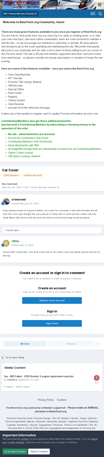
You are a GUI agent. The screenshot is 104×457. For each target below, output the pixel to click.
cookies (25, 438)
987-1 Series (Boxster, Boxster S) (41, 187)
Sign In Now (52, 323)
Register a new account (52, 300)
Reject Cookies (39, 451)
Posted (25, 203)
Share (25, 343)
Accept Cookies (15, 451)
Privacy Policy (46, 399)
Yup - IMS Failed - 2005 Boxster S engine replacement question (39, 376)
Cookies (61, 399)
